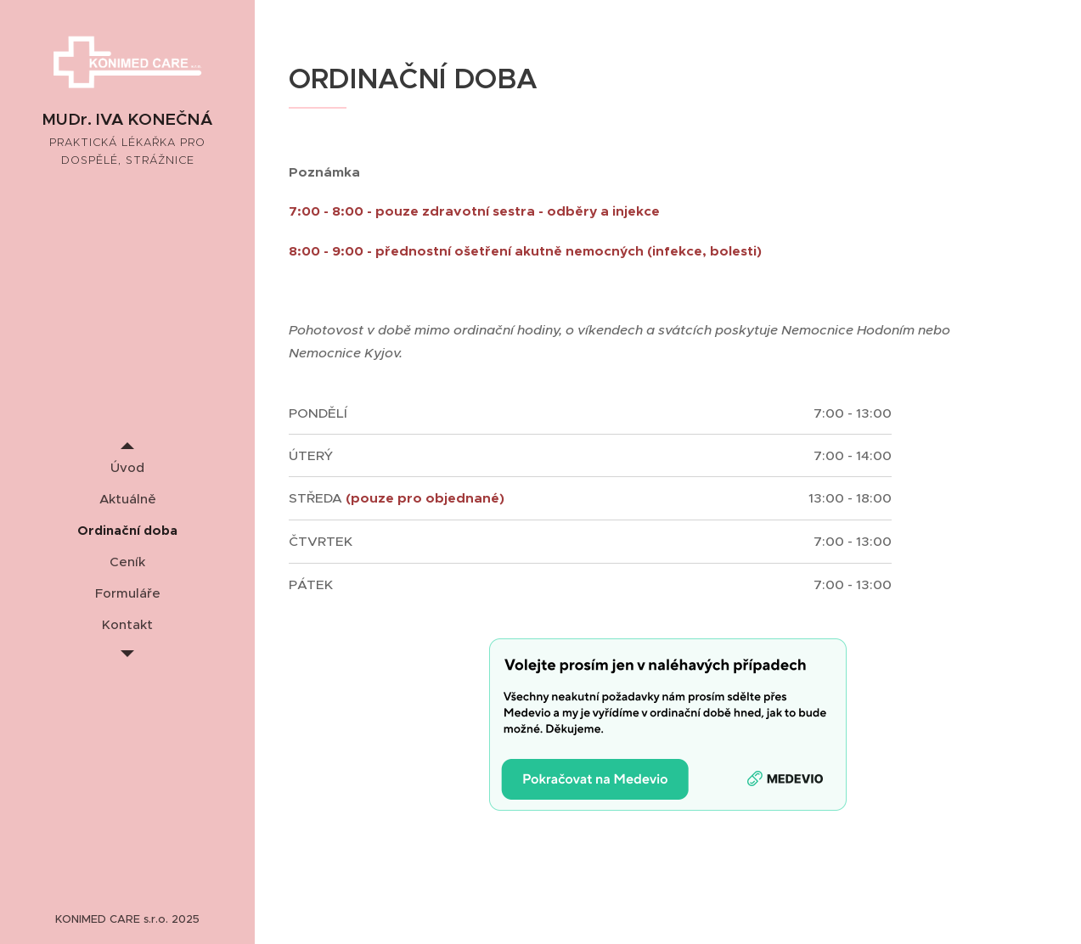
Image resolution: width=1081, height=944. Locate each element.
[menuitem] (127, 467)
